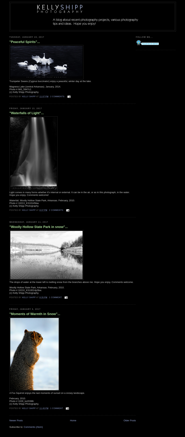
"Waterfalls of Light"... (26, 113)
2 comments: (58, 97)
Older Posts (130, 420)
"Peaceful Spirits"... (24, 42)
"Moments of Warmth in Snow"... (34, 314)
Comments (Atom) (33, 427)
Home (73, 420)
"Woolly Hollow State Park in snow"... (38, 227)
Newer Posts (16, 420)
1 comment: (56, 297)
